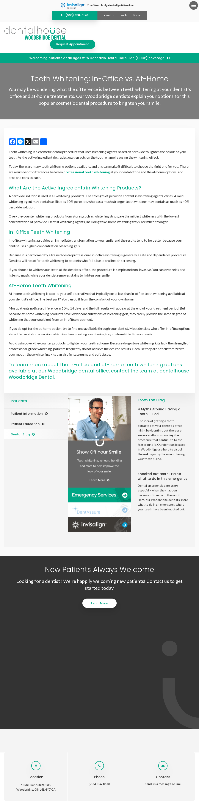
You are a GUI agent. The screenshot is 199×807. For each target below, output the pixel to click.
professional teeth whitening (86, 163)
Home (48, 692)
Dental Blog (20, 425)
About (62, 692)
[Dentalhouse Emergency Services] (99, 485)
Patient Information (27, 404)
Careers (154, 692)
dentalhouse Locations (122, 15)
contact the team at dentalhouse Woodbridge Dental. (85, 364)
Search (104, 785)
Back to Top (131, 785)
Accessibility (88, 785)
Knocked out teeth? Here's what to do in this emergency (162, 467)
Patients (115, 692)
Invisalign (96, 692)
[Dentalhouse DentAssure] (99, 500)
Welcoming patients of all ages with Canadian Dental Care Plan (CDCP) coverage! (97, 49)
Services (78, 692)
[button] (176, 74)
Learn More (99, 594)
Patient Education (25, 415)
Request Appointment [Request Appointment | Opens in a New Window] (172, 33)
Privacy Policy (69, 785)
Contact (172, 692)
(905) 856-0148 (77, 15)
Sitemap (116, 785)
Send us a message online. (163, 643)
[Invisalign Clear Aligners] (99, 515)
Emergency (135, 692)
